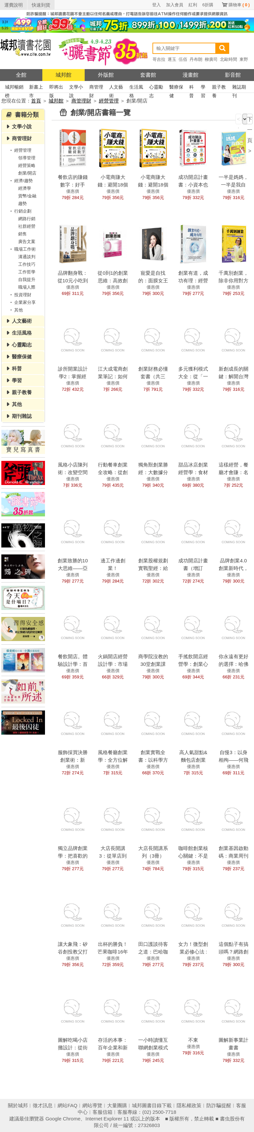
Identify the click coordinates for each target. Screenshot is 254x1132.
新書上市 (36, 87)
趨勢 (22, 203)
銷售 (22, 233)
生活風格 (136, 87)
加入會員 (174, 4)
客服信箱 (102, 1112)
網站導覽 (92, 1105)
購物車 (239, 4)
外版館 (106, 75)
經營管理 (109, 100)
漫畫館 (190, 75)
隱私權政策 (189, 1105)
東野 (243, 59)
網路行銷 (26, 218)
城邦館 (63, 75)
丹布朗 (196, 59)
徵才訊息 (43, 1105)
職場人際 (26, 287)
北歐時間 (228, 59)
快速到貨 (41, 5)
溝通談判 (26, 256)
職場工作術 (22, 249)
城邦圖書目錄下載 (152, 1105)
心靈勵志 (156, 87)
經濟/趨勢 (20, 180)
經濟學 (24, 188)
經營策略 (26, 165)
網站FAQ (67, 1105)
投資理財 (19, 294)
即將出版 (56, 87)
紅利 (193, 4)
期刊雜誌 (22, 416)
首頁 (36, 100)
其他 (15, 309)
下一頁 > (249, 120)
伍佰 (183, 59)
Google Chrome (62, 1118)
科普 (191, 87)
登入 (156, 4)
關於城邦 (18, 1105)
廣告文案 (26, 241)
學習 (203, 87)
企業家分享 (22, 302)
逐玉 (172, 59)
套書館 (148, 75)
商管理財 (96, 87)
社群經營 (26, 226)
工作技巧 (26, 264)
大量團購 (117, 1105)
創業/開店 (27, 173)
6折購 (207, 4)
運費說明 (13, 5)
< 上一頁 (238, 120)
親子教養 (219, 87)
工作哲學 (26, 271)
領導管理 (26, 157)
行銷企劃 (19, 211)
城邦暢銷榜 (14, 87)
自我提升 (26, 279)
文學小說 (76, 87)
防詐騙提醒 (218, 1105)
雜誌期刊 (239, 87)
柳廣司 (211, 59)
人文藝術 (116, 87)
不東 (193, 1040)
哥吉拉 (158, 59)
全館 (21, 75)
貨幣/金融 (27, 195)
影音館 (233, 75)
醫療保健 (176, 87)
